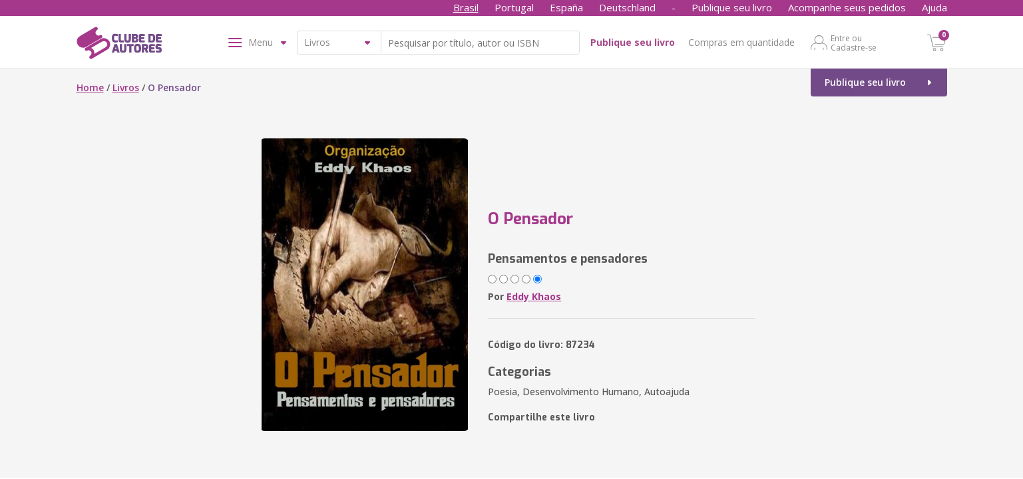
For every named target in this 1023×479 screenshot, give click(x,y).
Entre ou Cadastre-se (854, 43)
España (566, 7)
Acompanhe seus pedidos (847, 7)
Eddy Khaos (534, 296)
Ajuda (934, 7)
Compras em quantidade (741, 42)
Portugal (514, 7)
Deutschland (627, 7)
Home (90, 87)
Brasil (466, 7)
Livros (125, 87)
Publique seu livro (732, 7)
